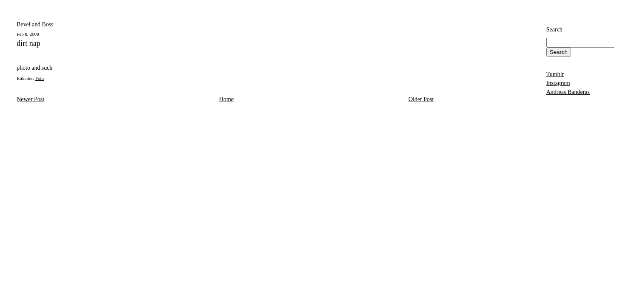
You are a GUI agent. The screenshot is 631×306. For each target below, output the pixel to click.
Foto (39, 78)
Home (226, 99)
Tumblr (555, 74)
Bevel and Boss (35, 24)
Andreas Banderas (568, 92)
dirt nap (28, 43)
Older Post (421, 99)
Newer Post (30, 99)
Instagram (558, 83)
